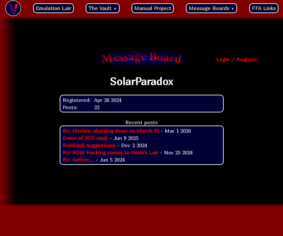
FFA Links (264, 8)
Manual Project (152, 8)
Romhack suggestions (89, 145)
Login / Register (236, 59)
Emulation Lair (53, 8)
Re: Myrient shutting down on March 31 (111, 131)
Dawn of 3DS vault (85, 138)
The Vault (102, 8)
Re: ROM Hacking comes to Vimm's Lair (110, 152)
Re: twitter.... (78, 159)
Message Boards (212, 8)
